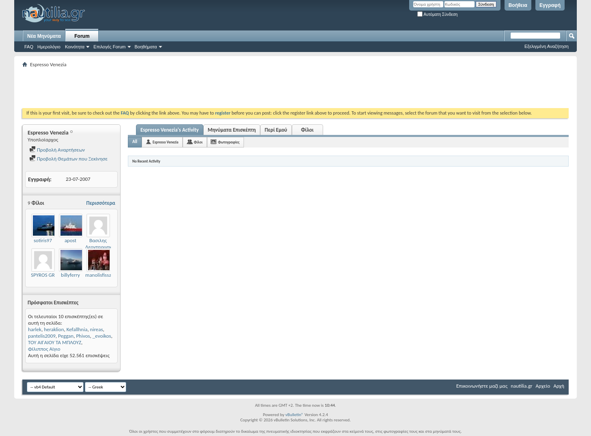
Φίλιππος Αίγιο (44, 349)
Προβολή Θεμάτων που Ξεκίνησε (68, 159)
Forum (81, 36)
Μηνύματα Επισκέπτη (232, 130)
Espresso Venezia (165, 142)
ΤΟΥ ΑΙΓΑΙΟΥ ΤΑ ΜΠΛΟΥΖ (54, 342)
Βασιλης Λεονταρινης (98, 243)
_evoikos (102, 336)
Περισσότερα (100, 203)
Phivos (83, 336)
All (134, 141)
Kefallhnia (77, 329)
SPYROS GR (43, 275)
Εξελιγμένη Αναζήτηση (546, 46)
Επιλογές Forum (109, 46)
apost (70, 240)
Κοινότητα (74, 46)
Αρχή (558, 386)
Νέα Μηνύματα (44, 36)
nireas (96, 329)
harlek (34, 329)
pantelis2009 (42, 336)
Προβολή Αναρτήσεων (57, 150)
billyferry (70, 275)
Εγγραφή (550, 5)
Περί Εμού (276, 130)
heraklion (54, 329)
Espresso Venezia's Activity (169, 130)
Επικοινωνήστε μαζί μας (481, 386)
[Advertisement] (170, 87)
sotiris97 (43, 240)
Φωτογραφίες (228, 142)
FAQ (28, 46)
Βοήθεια (518, 5)
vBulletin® (294, 414)
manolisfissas (99, 275)
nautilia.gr (521, 386)
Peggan (65, 336)
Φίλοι (307, 130)
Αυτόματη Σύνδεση (437, 14)
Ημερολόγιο (48, 46)
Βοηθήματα (146, 46)
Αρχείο (543, 386)
